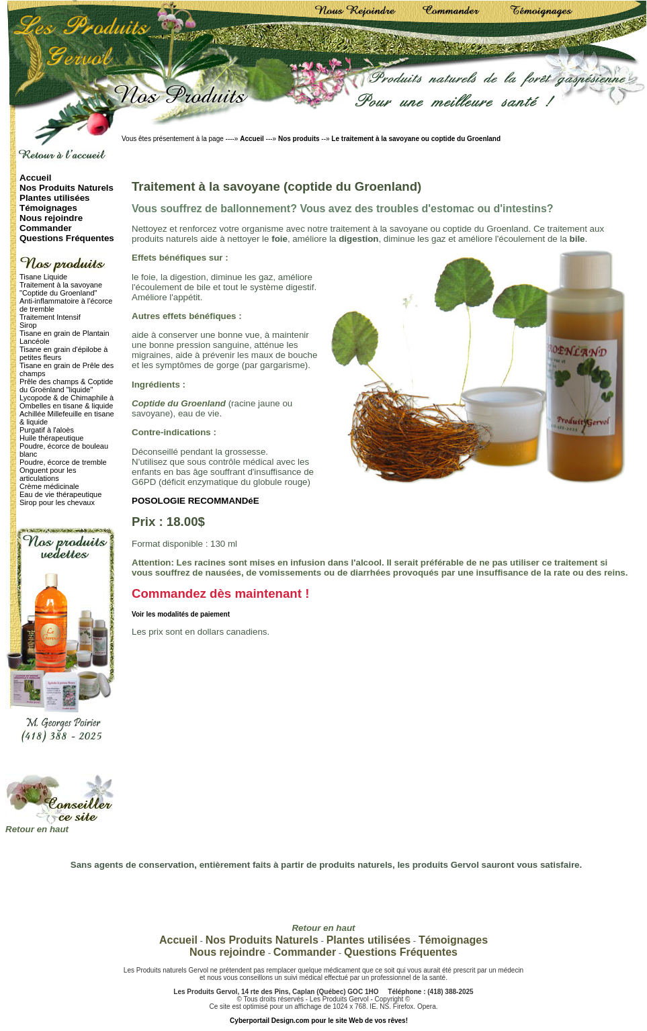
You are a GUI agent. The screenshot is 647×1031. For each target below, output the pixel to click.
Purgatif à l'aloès (46, 430)
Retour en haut (37, 829)
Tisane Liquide (43, 277)
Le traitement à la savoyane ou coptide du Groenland (416, 138)
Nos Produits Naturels (66, 188)
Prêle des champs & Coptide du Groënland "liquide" (66, 385)
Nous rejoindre (51, 218)
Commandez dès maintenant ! (220, 593)
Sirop (28, 325)
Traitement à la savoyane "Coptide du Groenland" (60, 289)
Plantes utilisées (54, 198)
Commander (45, 228)
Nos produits (299, 138)
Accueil (252, 138)
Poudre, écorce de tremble (63, 462)
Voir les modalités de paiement (181, 614)
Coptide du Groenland (179, 403)
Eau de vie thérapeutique (60, 494)
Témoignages (48, 208)
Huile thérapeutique (51, 438)
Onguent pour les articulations (47, 474)
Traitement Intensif (50, 317)
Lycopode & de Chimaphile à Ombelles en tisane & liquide (66, 402)
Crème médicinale (49, 486)
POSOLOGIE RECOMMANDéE (195, 501)
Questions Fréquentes (66, 238)
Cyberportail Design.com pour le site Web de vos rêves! (319, 1020)
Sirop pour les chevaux (57, 502)
